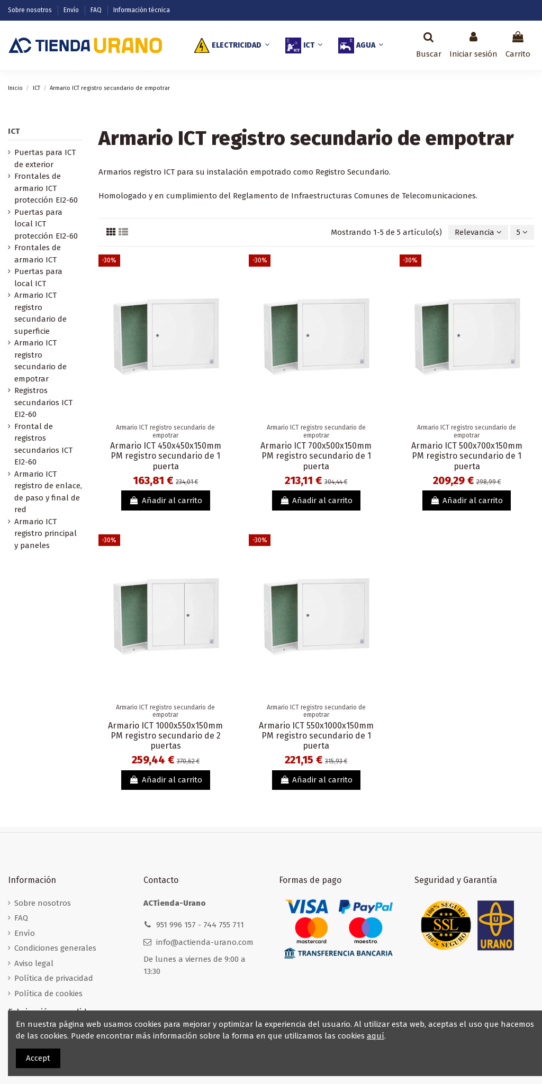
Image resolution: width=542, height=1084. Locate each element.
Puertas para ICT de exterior (45, 158)
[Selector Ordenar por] (478, 232)
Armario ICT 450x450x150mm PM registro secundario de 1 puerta (165, 456)
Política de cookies (48, 993)
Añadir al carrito (165, 500)
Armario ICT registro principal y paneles (45, 533)
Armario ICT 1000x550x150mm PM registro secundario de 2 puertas (165, 736)
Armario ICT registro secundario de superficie (40, 313)
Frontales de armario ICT (37, 254)
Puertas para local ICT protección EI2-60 (46, 224)
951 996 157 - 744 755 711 (200, 925)
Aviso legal (33, 963)
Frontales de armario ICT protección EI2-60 (46, 188)
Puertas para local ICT (38, 277)
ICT (14, 131)
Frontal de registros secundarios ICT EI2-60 (43, 444)
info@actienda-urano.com (205, 942)
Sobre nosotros (30, 10)
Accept (38, 1058)
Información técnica (141, 10)
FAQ (97, 10)
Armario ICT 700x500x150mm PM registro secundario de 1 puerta (316, 456)
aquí (375, 1036)
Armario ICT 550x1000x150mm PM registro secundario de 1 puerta (316, 736)
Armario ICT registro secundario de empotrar (40, 361)
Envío (72, 10)
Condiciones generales (55, 948)
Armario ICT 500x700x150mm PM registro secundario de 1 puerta (466, 456)
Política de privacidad (53, 978)
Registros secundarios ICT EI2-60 (43, 402)
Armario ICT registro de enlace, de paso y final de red (48, 492)
